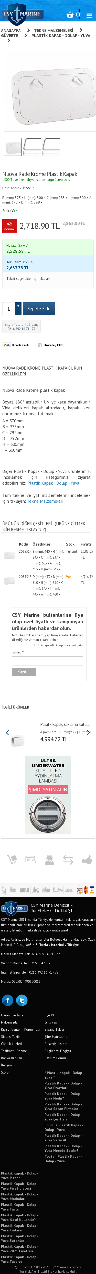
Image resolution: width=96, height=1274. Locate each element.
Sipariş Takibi (10, 1018)
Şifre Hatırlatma (56, 1018)
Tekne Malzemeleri (53, 30)
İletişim (6, 1047)
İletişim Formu (55, 1040)
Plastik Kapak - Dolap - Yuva (53, 465)
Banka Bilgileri (11, 1040)
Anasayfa (11, 30)
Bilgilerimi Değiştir (58, 1033)
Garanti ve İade (12, 997)
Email (18, 635)
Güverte (9, 35)
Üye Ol (49, 997)
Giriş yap (51, 1004)
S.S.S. (5, 1054)
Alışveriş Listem (56, 1026)
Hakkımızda (9, 1004)
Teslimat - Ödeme (14, 1033)
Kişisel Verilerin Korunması (20, 1011)
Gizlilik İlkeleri (11, 1026)
